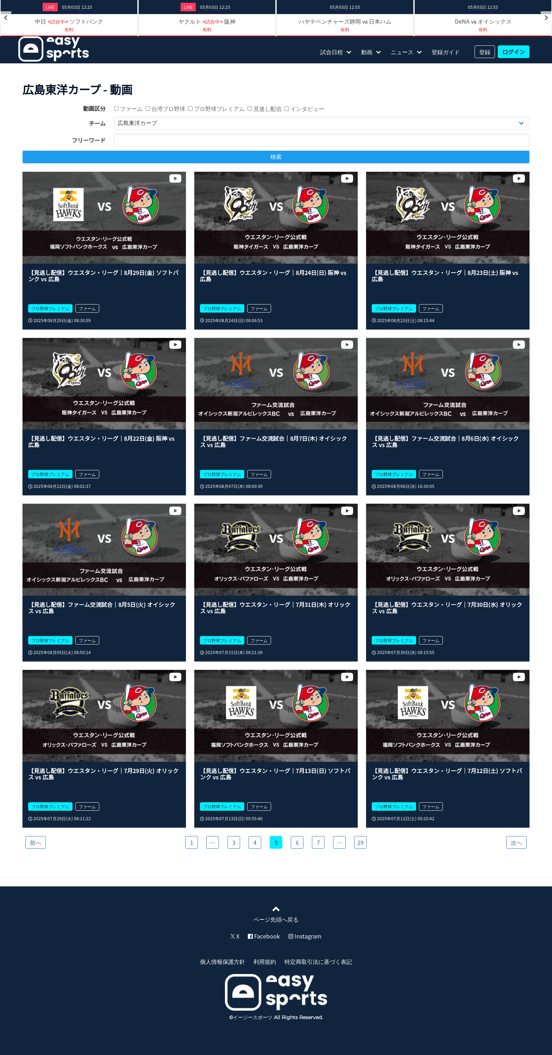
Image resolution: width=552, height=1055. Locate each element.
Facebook (264, 936)
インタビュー (304, 108)
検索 (276, 156)
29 (360, 842)
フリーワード (89, 140)
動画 (366, 52)
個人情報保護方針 (222, 961)
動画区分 (94, 108)
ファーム (128, 108)
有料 (69, 29)
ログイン (513, 52)
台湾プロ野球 (165, 108)
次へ (516, 842)
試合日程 (331, 52)
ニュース (402, 52)
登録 (484, 52)
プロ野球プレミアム (216, 108)
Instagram (304, 936)
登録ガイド (446, 52)
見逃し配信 (264, 108)
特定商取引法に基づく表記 (318, 961)
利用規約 (264, 961)
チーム (97, 123)
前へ (35, 842)
